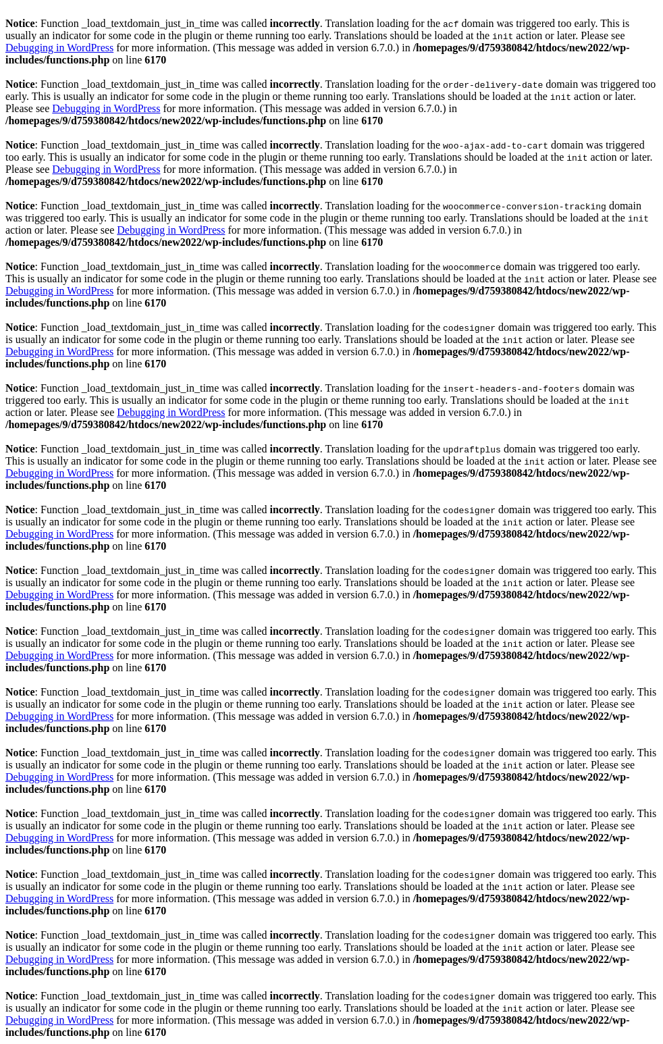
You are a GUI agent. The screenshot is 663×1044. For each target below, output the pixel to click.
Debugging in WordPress (59, 47)
